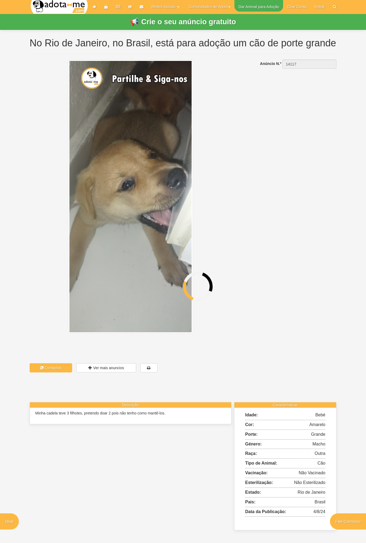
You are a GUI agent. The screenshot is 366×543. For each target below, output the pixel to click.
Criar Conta (297, 7)
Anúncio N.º (270, 63)
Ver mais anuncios (106, 368)
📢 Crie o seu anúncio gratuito (183, 22)
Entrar (320, 7)
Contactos (51, 368)
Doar (9, 521)
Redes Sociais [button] (165, 7)
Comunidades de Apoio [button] (210, 7)
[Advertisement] (288, 103)
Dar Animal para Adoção (258, 7)
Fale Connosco (348, 521)
